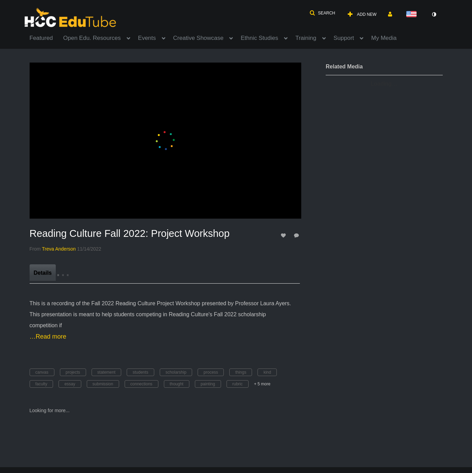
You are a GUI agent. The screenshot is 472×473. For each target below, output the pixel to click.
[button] (322, 13)
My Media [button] (384, 38)
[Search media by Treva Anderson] (59, 249)
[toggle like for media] (284, 235)
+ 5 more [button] (262, 384)
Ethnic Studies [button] (259, 38)
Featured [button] (41, 38)
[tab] (43, 272)
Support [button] (344, 38)
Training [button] (305, 38)
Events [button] (147, 38)
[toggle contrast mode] (434, 14)
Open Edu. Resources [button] (92, 38)
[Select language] (413, 14)
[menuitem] (46, 37)
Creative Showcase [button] (198, 38)
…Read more (48, 336)
